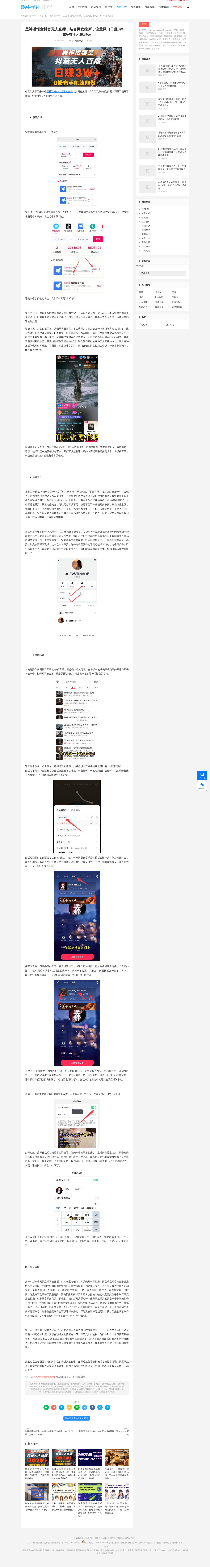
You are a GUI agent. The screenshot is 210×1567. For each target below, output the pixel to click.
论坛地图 (114, 1548)
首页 (71, 10)
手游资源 (148, 1548)
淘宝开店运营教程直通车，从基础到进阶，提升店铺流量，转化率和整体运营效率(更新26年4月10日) (90, 1515)
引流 (141, 303)
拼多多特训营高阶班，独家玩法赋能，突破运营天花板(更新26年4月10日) (37, 1512)
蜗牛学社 (31, 10)
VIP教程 (145, 215)
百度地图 (38, 1548)
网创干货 (122, 10)
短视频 (109, 10)
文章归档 (140, 272)
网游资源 (150, 10)
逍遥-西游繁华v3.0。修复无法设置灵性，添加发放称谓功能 (104, 1438)
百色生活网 (169, 330)
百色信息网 (131, 1548)
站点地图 (47, 1548)
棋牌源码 (173, 1548)
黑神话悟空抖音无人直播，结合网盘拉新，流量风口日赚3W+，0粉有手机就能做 (83, 1398)
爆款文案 (159, 312)
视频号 (175, 303)
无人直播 (143, 308)
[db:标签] (159, 303)
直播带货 (176, 308)
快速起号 (143, 312)
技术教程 (164, 10)
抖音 (141, 298)
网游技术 (146, 244)
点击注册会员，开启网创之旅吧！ (71, 1382)
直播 (174, 298)
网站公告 (146, 252)
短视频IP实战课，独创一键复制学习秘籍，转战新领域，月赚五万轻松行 (49, 1438)
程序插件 (146, 227)
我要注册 (36, 4)
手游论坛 (143, 330)
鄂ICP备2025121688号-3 (71, 1548)
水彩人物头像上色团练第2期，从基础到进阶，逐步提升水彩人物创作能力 (63, 1512)
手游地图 (122, 1548)
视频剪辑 (159, 308)
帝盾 (180, 1548)
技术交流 (157, 1548)
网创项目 (96, 10)
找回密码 (47, 4)
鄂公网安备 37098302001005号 (96, 1548)
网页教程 (146, 256)
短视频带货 (177, 312)
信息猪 (105, 1552)
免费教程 (146, 219)
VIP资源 (82, 10)
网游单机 (165, 1548)
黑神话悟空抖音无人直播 (60, 97)
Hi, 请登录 (25, 4)
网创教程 (136, 10)
